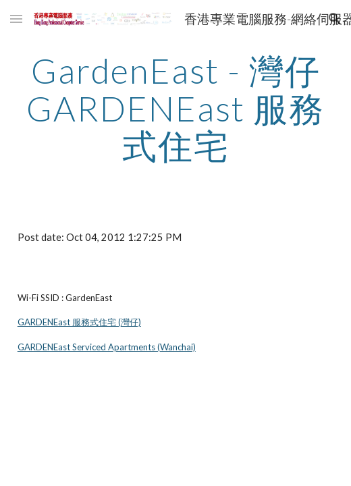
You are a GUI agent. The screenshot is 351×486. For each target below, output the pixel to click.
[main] (176, 108)
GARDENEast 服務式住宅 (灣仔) (79, 322)
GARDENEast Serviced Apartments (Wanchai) (107, 347)
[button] (16, 18)
